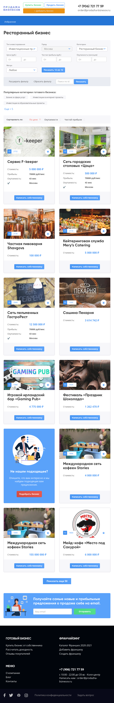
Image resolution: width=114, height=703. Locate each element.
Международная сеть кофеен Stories (82, 466)
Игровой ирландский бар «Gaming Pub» (25, 397)
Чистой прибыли (75, 119)
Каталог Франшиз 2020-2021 (75, 645)
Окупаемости (52, 119)
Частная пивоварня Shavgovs (24, 246)
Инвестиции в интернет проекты (48, 97)
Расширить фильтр (18, 81)
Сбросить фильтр (42, 81)
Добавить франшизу (71, 649)
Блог (8, 677)
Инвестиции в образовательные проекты (25, 103)
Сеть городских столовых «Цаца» (78, 164)
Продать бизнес (55, 5)
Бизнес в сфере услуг (15, 97)
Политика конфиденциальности (53, 695)
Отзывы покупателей (18, 653)
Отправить (85, 611)
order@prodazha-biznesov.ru (94, 10)
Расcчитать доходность (19, 649)
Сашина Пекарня (78, 313)
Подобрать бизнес (29, 494)
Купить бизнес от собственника (24, 645)
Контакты (11, 681)
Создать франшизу (70, 653)
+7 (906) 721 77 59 (91, 6)
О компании (13, 673)
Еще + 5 (8, 109)
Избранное (10, 21)
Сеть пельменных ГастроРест (22, 315)
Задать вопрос (85, 695)
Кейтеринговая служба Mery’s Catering (83, 243)
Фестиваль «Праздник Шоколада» (82, 397)
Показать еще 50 (57, 581)
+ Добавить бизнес (44, 10)
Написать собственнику (29, 197)
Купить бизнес (33, 5)
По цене (35, 119)
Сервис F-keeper (22, 162)
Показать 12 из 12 (53, 69)
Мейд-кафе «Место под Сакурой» (84, 545)
